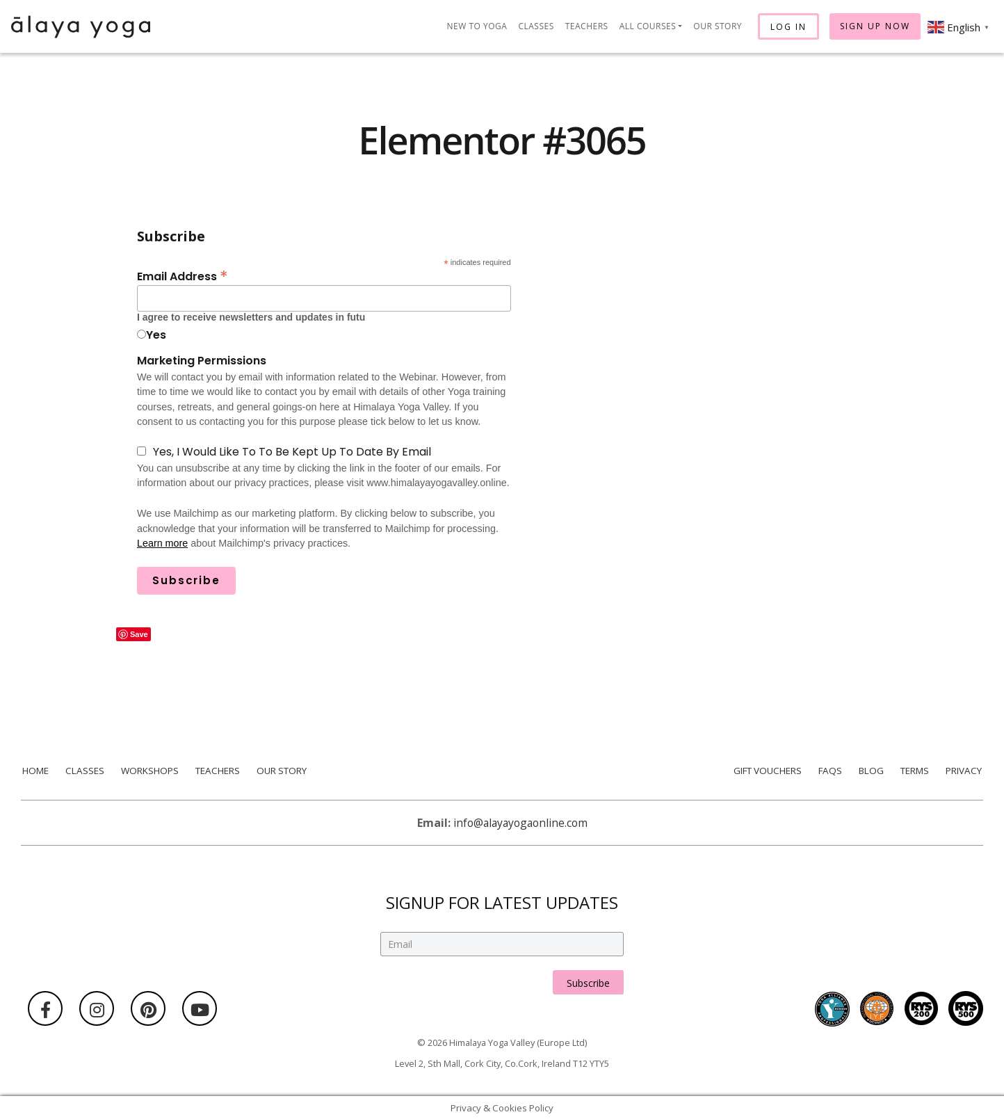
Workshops (149, 770)
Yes (156, 335)
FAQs (829, 770)
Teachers (586, 26)
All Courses (648, 26)
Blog (871, 770)
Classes (535, 26)
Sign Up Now (875, 26)
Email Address (182, 275)
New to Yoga (477, 26)
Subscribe (588, 975)
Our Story (717, 26)
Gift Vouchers (764, 770)
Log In (788, 27)
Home (34, 770)
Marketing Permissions (201, 360)
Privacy (965, 770)
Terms (915, 770)
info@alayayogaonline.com (520, 822)
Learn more (162, 543)
